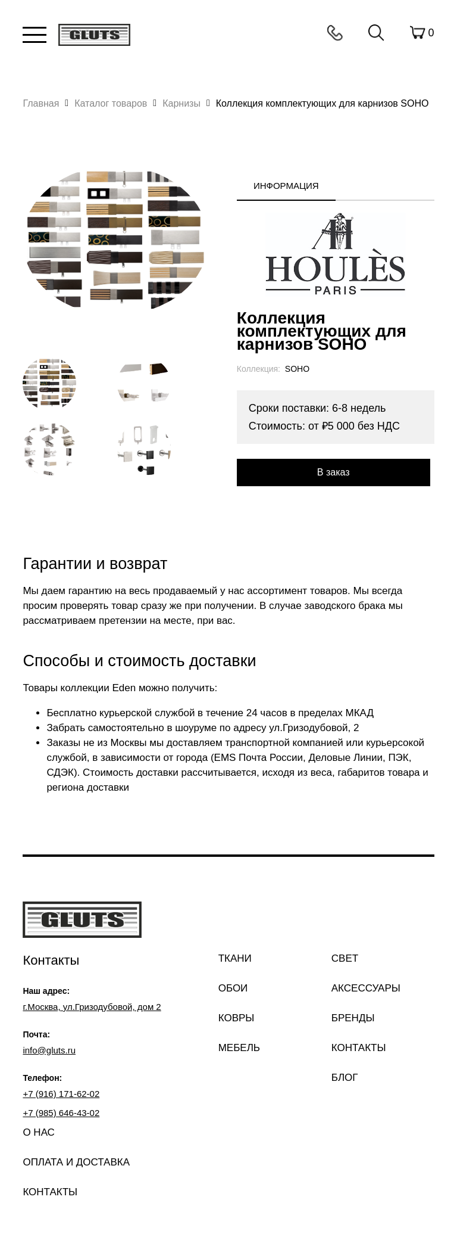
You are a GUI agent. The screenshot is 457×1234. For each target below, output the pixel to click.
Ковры (236, 1018)
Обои (233, 988)
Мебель (239, 1047)
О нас (38, 1132)
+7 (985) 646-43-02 (61, 1113)
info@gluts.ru (49, 1050)
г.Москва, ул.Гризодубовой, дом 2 (92, 1007)
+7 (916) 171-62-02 (61, 1094)
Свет (344, 958)
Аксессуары (365, 988)
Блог (344, 1077)
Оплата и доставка (76, 1162)
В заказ (333, 472)
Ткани (235, 958)
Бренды (353, 1018)
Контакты (335, 33)
